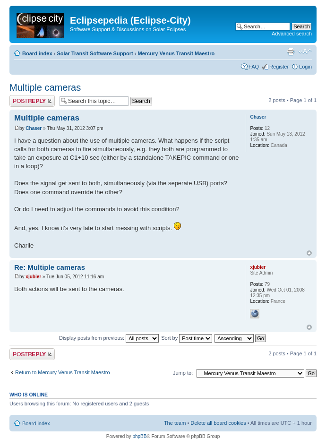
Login (305, 66)
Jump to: (183, 373)
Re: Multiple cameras (49, 267)
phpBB (139, 436)
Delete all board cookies (218, 423)
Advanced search (292, 33)
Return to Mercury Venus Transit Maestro (62, 372)
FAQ (254, 66)
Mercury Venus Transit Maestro (176, 53)
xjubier (33, 276)
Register (279, 66)
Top (309, 253)
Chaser (34, 128)
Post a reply (32, 101)
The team (175, 423)
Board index (37, 53)
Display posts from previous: (109, 338)
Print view (290, 51)
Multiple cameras (45, 87)
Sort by (186, 338)
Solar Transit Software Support (95, 53)
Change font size (305, 51)
